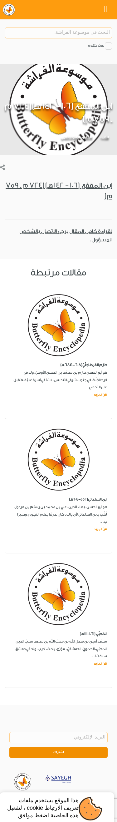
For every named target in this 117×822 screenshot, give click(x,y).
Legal (80, 798)
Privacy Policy (60, 798)
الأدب (105, 137)
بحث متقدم (96, 46)
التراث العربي (69, 137)
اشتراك (58, 752)
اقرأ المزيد (100, 395)
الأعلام (87, 137)
